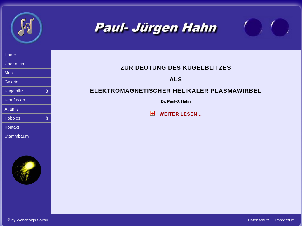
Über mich (14, 64)
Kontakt (12, 127)
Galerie (11, 82)
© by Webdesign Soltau (28, 220)
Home (10, 54)
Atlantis (12, 109)
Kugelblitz (14, 91)
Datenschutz (258, 220)
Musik (10, 73)
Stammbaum (17, 136)
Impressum (285, 220)
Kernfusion (15, 100)
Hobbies (12, 118)
